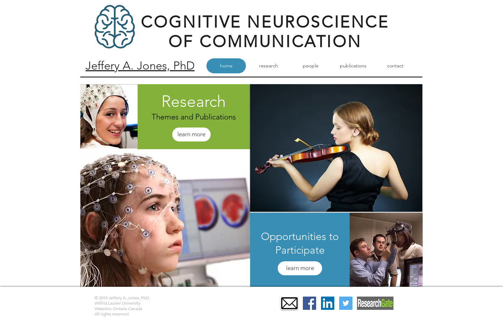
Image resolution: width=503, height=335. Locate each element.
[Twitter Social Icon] (345, 303)
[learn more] (191, 134)
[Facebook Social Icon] (309, 303)
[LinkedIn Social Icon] (327, 303)
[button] (165, 218)
